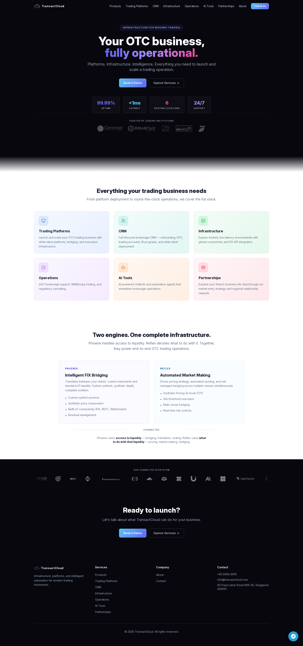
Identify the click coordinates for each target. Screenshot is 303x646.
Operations (192, 6)
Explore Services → (166, 82)
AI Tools (208, 6)
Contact (161, 581)
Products (115, 6)
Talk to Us (260, 6)
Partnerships (226, 6)
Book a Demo (133, 82)
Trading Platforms (137, 6)
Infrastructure (171, 6)
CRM (156, 6)
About (242, 6)
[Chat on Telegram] (293, 636)
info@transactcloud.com (232, 579)
